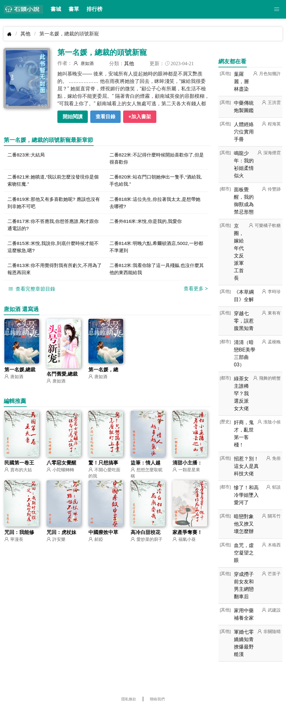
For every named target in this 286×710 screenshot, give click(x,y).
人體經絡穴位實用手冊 (244, 132)
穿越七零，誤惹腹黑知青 (244, 321)
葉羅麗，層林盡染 (241, 81)
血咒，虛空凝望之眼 (244, 553)
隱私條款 (128, 699)
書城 (56, 9)
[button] (276, 9)
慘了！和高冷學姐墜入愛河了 (246, 495)
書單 (74, 9)
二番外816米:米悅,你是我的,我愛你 (147, 222)
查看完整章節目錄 (31, 292)
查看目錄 (105, 116)
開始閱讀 (73, 116)
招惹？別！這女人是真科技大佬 (246, 466)
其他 (25, 33)
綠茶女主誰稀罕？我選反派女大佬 (241, 393)
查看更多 (196, 291)
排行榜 (94, 9)
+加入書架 (139, 116)
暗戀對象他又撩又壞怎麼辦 (244, 524)
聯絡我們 (157, 699)
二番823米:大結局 (27, 154)
